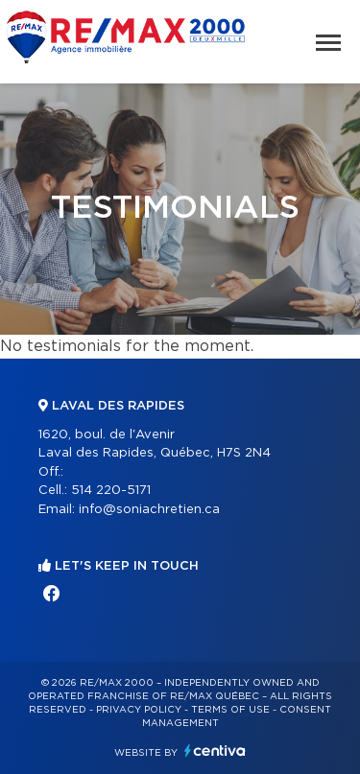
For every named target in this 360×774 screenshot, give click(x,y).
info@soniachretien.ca (149, 510)
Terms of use (230, 710)
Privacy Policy (138, 710)
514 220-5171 (111, 490)
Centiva (215, 750)
